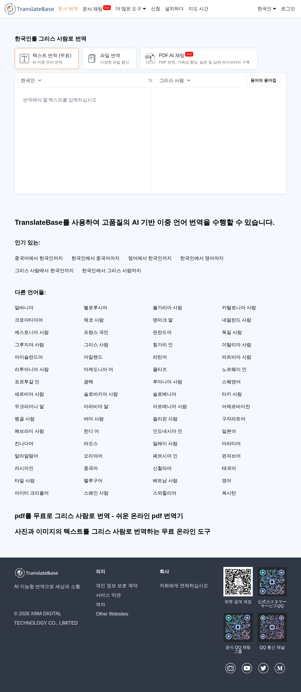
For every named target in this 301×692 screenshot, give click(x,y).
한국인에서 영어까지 (202, 258)
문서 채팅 (93, 8)
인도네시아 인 (167, 431)
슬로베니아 (164, 394)
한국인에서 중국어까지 (95, 258)
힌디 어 (91, 431)
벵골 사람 (25, 418)
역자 (100, 604)
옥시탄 (229, 492)
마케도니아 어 (98, 369)
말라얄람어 (26, 455)
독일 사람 (232, 332)
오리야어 (93, 455)
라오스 (91, 443)
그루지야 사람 (29, 344)
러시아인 (24, 468)
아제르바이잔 (236, 406)
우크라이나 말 (29, 406)
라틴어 (160, 357)
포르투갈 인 (27, 381)
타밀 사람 (25, 480)
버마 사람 (94, 418)
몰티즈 (160, 369)
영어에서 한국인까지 (150, 258)
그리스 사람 (96, 344)
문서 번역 (68, 8)
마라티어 (231, 443)
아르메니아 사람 (170, 406)
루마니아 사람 (167, 381)
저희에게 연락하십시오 (184, 585)
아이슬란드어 (29, 357)
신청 (155, 8)
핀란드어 (162, 332)
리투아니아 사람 (32, 369)
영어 (226, 480)
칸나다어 (24, 443)
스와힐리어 (164, 492)
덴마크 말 (163, 319)
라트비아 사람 (236, 357)
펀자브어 (231, 455)
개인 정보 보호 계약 (116, 585)
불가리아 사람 (167, 307)
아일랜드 (93, 357)
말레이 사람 (165, 443)
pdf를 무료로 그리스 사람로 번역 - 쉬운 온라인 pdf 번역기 (99, 516)
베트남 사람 (165, 480)
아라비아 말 (96, 406)
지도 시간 (198, 8)
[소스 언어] (33, 80)
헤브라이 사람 (29, 431)
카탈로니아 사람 (239, 307)
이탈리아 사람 (236, 344)
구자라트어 (233, 418)
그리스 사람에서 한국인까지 (44, 270)
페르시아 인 (165, 455)
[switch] (150, 80)
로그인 (288, 8)
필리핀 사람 (165, 418)
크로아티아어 (29, 319)
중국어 (91, 468)
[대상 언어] (177, 80)
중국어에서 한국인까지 (39, 258)
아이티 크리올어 (32, 492)
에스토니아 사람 (32, 332)
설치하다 (174, 8)
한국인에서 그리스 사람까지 (111, 270)
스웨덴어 (231, 381)
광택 (88, 381)
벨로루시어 (95, 307)
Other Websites (112, 613)
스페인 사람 (96, 492)
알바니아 (24, 307)
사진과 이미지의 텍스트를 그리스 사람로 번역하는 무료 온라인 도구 (112, 531)
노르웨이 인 (234, 369)
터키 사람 (232, 394)
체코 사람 (94, 319)
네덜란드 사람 (236, 319)
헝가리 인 (163, 344)
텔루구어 (93, 480)
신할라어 (162, 468)
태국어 (229, 468)
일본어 (229, 431)
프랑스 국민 (96, 332)
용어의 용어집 (263, 80)
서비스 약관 (108, 595)
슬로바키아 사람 (101, 394)
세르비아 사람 (29, 394)
